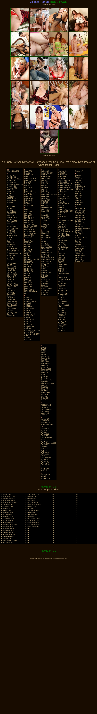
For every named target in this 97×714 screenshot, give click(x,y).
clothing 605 (11, 283)
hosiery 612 (45, 200)
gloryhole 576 (29, 319)
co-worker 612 (12, 285)
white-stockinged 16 (48, 443)
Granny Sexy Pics (8, 532)
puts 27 (61, 328)
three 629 (44, 378)
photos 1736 (62, 290)
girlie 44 (27, 310)
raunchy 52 (79, 175)
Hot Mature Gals (8, 542)
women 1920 (46, 457)
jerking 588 (45, 219)
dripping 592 (29, 202)
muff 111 (61, 215)
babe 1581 (11, 206)
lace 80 (44, 241)
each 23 (27, 210)
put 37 (60, 327)
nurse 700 (62, 244)
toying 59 (44, 394)
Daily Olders (31, 500)
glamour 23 (28, 316)
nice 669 (61, 239)
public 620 (62, 321)
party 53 (61, 281)
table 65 (44, 347)
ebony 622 (28, 215)
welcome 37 (45, 436)
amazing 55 (11, 186)
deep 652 (27, 176)
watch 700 (45, 428)
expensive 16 (29, 230)
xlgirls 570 (45, 469)
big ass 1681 (12, 226)
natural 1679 (62, 226)
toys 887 (44, 396)
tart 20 (43, 351)
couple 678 (11, 296)
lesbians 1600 (46, 252)
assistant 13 (11, 201)
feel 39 (27, 246)
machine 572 (62, 171)
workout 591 (45, 465)
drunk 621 (28, 204)
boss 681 (10, 243)
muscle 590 (62, 216)
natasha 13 (62, 224)
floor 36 (27, 274)
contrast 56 (11, 290)
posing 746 (62, 314)
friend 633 (28, 284)
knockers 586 (46, 237)
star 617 (78, 245)
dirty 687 (27, 189)
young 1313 (45, 475)
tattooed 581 (46, 358)
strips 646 (78, 250)
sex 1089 (78, 221)
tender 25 (44, 373)
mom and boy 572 (64, 209)
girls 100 (27, 312)
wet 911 (44, 439)
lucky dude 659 (47, 289)
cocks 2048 (11, 287)
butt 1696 (10, 259)
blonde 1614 (11, 234)
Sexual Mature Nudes (10, 540)
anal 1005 (10, 190)
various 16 (45, 419)
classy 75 (10, 279)
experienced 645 (30, 233)
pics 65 (60, 292)
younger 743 (45, 477)
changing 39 (11, 269)
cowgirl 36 (11, 299)
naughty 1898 (63, 230)
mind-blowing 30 (64, 198)
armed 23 (10, 193)
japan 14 (44, 215)
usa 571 (44, 415)
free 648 (27, 281)
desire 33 (27, 182)
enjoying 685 (29, 220)
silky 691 (78, 235)
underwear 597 (46, 406)
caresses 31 (11, 267)
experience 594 (30, 231)
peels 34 (61, 287)
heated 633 (45, 178)
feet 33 (27, 248)
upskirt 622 (45, 413)
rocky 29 (78, 197)
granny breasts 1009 (32, 334)
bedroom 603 (12, 221)
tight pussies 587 (47, 383)
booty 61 (10, 241)
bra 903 (10, 246)
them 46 (44, 374)
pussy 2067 (62, 325)
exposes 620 (29, 235)
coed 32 (10, 289)
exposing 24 (28, 237)
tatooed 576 (45, 356)
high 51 (44, 186)
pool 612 (61, 307)
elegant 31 (28, 219)
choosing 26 (11, 272)
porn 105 (61, 308)
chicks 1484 (11, 270)
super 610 (78, 259)
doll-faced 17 (29, 195)
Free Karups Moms (33, 518)
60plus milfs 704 (13, 171)
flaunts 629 (28, 272)
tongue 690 (45, 392)
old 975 (61, 255)
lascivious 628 (46, 247)
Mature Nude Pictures (10, 524)
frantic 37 (27, 277)
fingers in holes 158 (31, 259)
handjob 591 (45, 175)
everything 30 (29, 224)
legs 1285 (45, 250)
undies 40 (44, 407)
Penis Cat (30, 508)
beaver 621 (11, 219)
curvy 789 (10, 314)
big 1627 (10, 225)
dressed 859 (29, 198)
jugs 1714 (45, 224)
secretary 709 (80, 214)
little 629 (44, 276)
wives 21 (44, 456)
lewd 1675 (45, 256)
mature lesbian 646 (65, 186)
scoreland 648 (80, 210)
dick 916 (27, 186)
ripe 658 (78, 193)
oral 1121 (61, 263)
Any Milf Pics (31, 506)
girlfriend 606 (29, 307)
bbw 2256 (10, 216)
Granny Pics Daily (8, 536)
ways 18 (44, 430)
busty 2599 (11, 255)
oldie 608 (61, 259)
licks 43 (44, 269)
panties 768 (62, 278)
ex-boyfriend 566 (30, 226)
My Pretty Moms (32, 502)
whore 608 (45, 445)
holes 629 (44, 191)
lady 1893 (45, 245)
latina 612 (45, 249)
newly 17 (61, 237)
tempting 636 (46, 369)
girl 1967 (27, 305)
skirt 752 (78, 239)
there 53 (44, 376)
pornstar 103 (62, 310)
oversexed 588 (63, 274)
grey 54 (27, 337)
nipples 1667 (63, 240)
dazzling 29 (28, 175)
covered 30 (11, 298)
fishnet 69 (28, 261)
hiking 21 (44, 187)
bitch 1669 (11, 230)
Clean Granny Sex (33, 520)
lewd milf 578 (46, 261)
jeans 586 (45, 217)
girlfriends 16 (29, 308)
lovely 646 (45, 283)
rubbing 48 (79, 202)
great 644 (27, 336)
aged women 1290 (14, 179)
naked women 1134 (65, 220)
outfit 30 (61, 270)
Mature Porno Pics (9, 498)
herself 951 (45, 184)
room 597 (78, 201)
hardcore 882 (46, 176)
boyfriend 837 (12, 245)
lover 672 (44, 285)
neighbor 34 (62, 233)
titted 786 (44, 389)
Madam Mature (8, 526)
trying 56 (44, 398)
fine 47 (27, 257)
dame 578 (28, 171)
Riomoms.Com (8, 512)
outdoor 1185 (63, 268)
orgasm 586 (62, 264)
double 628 (28, 196)
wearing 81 (45, 432)
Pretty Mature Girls (9, 534)
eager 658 (28, 211)
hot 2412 (44, 202)
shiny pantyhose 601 (82, 228)
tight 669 (44, 382)
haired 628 (45, 171)
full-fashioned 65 (30, 292)
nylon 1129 (62, 246)
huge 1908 (45, 211)
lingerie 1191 (46, 272)
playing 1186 (63, 299)
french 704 (28, 283)
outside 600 (62, 272)
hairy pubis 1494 (47, 173)
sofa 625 (78, 243)
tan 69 (43, 349)
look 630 (44, 278)
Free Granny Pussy (9, 496)
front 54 (27, 288)
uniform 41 (45, 411)
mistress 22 (62, 205)
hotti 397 (44, 204)
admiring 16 (11, 177)
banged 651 (11, 212)
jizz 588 (44, 220)
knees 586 (45, 235)
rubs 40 (78, 204)
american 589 (12, 188)
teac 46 (44, 360)
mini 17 (60, 200)
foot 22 (27, 275)
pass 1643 (62, 283)
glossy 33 (27, 321)
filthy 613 (27, 254)
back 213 (10, 210)
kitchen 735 (45, 234)
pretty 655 (62, 319)
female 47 (28, 250)
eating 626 (28, 213)
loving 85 (44, 287)
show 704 (78, 230)
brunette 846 (11, 252)
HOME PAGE (58, 1)
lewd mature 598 (47, 260)
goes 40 (27, 323)
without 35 (45, 454)
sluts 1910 (78, 241)
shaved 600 (79, 226)
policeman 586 (63, 305)
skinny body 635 (81, 237)
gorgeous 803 (29, 327)
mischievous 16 (63, 204)
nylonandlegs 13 (64, 248)
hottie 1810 (45, 205)
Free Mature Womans (10, 502)
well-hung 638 (46, 437)
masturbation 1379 (65, 180)
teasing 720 (45, 363)
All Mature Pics (32, 498)
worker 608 (45, 461)
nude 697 (61, 242)
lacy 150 (44, 243)
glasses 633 (28, 318)
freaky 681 (28, 279)
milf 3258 (61, 195)
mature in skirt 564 (65, 184)
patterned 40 (62, 285)
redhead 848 (79, 188)
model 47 (61, 207)
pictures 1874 (63, 294)
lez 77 (43, 265)
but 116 (10, 257)
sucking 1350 (80, 255)
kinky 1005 (45, 232)
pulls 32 (61, 323)
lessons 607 (45, 254)
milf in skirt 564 (63, 196)
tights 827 (45, 385)
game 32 (27, 298)
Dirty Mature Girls (32, 510)
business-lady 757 (14, 254)
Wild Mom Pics (32, 514)
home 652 (45, 193)
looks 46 (44, 281)
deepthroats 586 (30, 180)
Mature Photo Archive (34, 504)
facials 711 (28, 241)
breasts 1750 (12, 248)
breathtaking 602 (13, 250)
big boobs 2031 (13, 228)
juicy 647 (44, 228)
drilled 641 (28, 200)
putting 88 (61, 330)
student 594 (79, 254)
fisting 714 (28, 264)
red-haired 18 (80, 186)
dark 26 (27, 173)
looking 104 (45, 279)
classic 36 (11, 278)
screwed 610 (79, 212)
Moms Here (7, 494)
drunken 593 (29, 205)
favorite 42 (28, 245)
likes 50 (44, 270)
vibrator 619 (45, 421)
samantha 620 (80, 208)
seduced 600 (79, 216)
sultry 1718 (79, 257)
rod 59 (77, 199)
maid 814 (61, 173)
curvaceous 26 (12, 312)
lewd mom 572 (46, 263)
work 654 (44, 459)
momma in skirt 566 (65, 211)
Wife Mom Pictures (9, 500)
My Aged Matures (8, 520)
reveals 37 (79, 190)
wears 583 (45, 434)
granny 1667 (29, 332)
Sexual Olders (31, 512)
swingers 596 (80, 261)
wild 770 (44, 450)
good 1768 (28, 325)
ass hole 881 (12, 199)
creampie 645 (12, 303)
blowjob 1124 (12, 235)
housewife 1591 (47, 209)
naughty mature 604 (65, 231)
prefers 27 (62, 318)
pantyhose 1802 (64, 279)
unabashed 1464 (47, 404)
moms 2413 (62, 213)
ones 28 (61, 261)
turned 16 (44, 400)
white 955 (44, 441)
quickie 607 (79, 171)
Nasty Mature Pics (33, 522)
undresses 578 (46, 409)
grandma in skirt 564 (32, 330)
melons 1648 (62, 191)
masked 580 (62, 176)
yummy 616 (45, 478)
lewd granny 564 (47, 258)
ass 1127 (10, 197)
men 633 (61, 193)
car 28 (9, 265)
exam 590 (28, 228)
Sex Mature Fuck (8, 518)
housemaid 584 (47, 207)
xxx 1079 (44, 471)
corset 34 (10, 292)
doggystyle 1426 (30, 193)
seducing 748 (80, 217)
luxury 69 (44, 294)
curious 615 (11, 308)
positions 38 (62, 316)
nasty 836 (61, 222)
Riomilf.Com (7, 508)
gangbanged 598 (30, 301)
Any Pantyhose (8, 522)
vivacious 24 (45, 422)
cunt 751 (10, 307)
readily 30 (78, 179)
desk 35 (27, 184)
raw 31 (77, 177)
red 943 (78, 184)
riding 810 (79, 191)
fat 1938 (27, 243)
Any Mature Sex (32, 516)
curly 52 (10, 310)
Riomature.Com (8, 516)
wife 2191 (44, 448)
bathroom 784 (12, 214)
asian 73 (10, 195)
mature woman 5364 (65, 189)
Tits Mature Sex (8, 504)
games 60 (28, 299)
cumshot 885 (12, 305)
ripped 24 (78, 195)
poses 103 (62, 312)
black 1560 (11, 232)
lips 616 (44, 274)
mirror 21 (61, 202)
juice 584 (44, 226)
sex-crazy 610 (80, 223)
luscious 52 (45, 292)
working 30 (45, 463)
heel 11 (44, 180)
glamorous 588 (29, 314)
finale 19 (27, 255)
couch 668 (11, 294)
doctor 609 (28, 191)
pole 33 (61, 303)
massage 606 (63, 178)
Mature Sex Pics (8, 530)
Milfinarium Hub (32, 496)
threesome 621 (46, 380)
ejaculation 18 (29, 217)
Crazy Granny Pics (33, 494)
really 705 (78, 182)
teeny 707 (45, 367)
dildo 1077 (28, 187)
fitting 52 (27, 266)
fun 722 (27, 293)
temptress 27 (46, 371)
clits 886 (10, 281)
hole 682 (44, 189)
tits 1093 (44, 387)
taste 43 (44, 353)
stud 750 (78, 252)
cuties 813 (11, 316)
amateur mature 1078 (15, 184)
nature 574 (62, 228)
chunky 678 (11, 276)
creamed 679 (12, 301)
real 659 (78, 181)
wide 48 (44, 447)
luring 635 (45, 290)
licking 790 (45, 267)
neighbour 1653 (64, 235)
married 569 (62, 175)
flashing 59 (28, 270)
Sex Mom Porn (8, 506)
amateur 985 (11, 182)
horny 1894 (45, 196)
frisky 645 (28, 286)
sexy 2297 (78, 225)
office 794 (62, 254)
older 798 (61, 257)
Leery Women (7, 514)
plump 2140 (62, 301)
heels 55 (44, 182)
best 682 (10, 223)
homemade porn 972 (49, 195)
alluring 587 (11, 181)
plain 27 (61, 298)
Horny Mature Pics (33, 526)
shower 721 (79, 232)
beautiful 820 (12, 217)
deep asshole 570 (30, 178)
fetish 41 (27, 252)
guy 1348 (27, 339)
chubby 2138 (12, 274)
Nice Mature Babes (33, 524)
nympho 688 (62, 249)
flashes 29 (28, 268)
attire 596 (10, 202)
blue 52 (10, 237)
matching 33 (62, 182)
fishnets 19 (28, 263)
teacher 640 (45, 362)
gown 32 (27, 328)
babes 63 (10, 208)
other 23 (61, 266)
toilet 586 (44, 391)
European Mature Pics (10, 528)
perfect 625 (62, 289)
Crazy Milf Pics (8, 538)
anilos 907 (11, 191)
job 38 (43, 222)
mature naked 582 (64, 187)
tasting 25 (44, 354)
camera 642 (11, 263)
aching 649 (11, 175)
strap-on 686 (79, 248)
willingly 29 (45, 452)
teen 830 (44, 365)
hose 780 (44, 198)
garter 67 (27, 303)
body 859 (10, 239)
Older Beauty (7, 510)
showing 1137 (80, 234)
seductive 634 (80, 219)
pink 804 (61, 296)
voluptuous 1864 (47, 424)
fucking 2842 (29, 290)
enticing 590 (28, 222)
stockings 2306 (80, 246)
